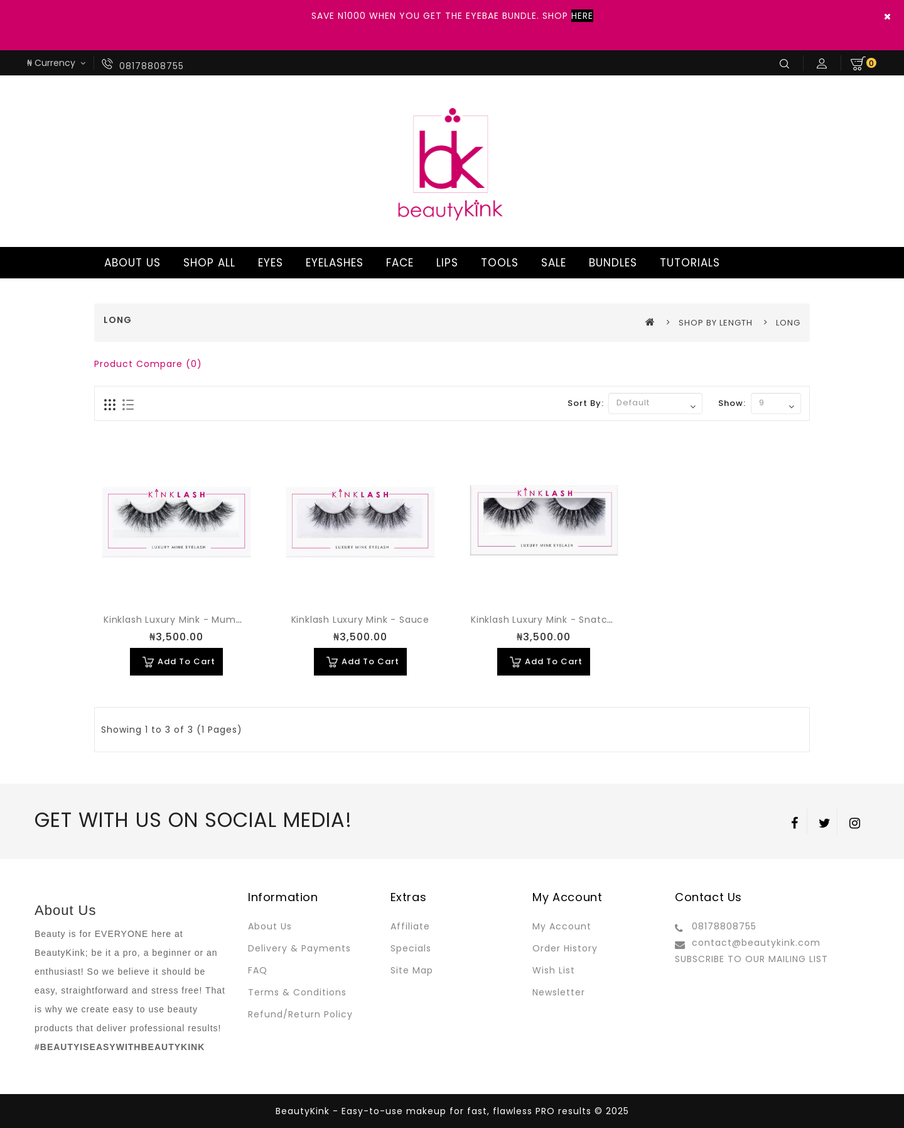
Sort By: (586, 403)
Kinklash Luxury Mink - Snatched (548, 619)
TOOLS (498, 262)
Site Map (411, 970)
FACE (398, 262)
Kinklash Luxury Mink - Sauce (360, 619)
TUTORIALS (688, 262)
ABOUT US (130, 262)
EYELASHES (332, 262)
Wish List (553, 970)
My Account (561, 926)
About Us (270, 926)
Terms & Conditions (297, 992)
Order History (565, 948)
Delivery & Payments (299, 948)
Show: (732, 403)
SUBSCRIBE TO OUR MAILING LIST (751, 959)
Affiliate (410, 926)
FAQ (257, 970)
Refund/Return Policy (300, 1014)
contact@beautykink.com (756, 942)
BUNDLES (611, 262)
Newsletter (558, 992)
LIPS (445, 262)
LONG (788, 323)
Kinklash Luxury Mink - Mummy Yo (185, 619)
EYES (268, 262)
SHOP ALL (207, 262)
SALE (551, 262)
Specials (410, 948)
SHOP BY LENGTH (716, 323)
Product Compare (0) (148, 364)
